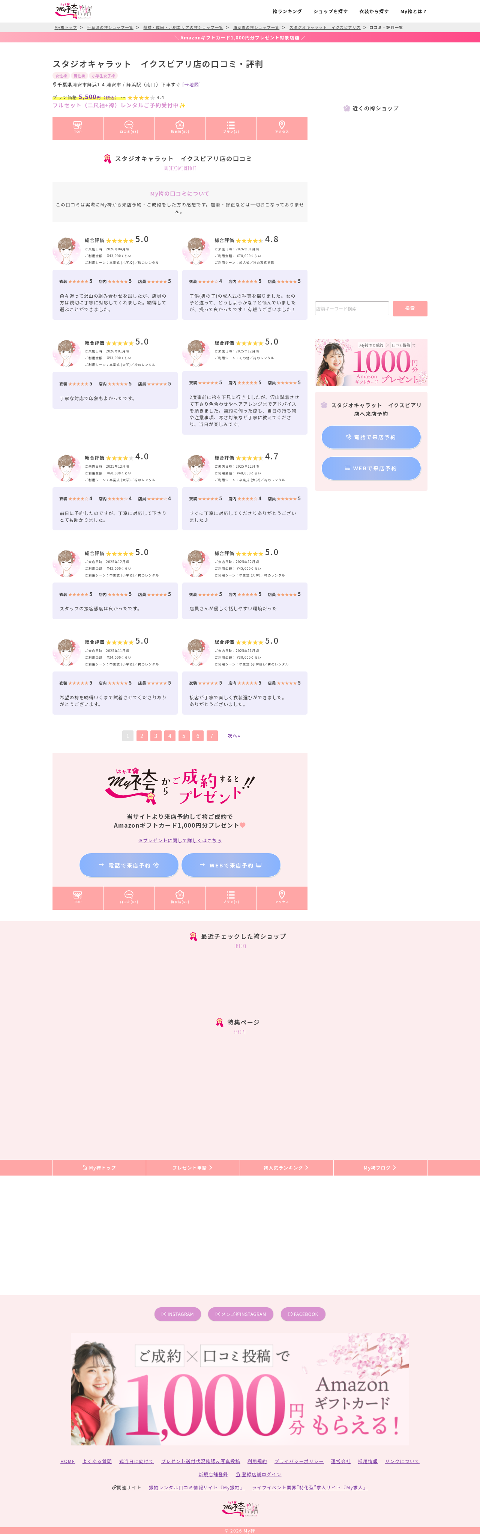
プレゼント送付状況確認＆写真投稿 (200, 1461)
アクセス (282, 125)
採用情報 (368, 1461)
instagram (178, 1314)
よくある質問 (97, 1461)
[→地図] (191, 84)
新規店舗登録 (213, 1474)
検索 (410, 307)
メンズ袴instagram (241, 1314)
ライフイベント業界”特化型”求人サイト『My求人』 (310, 1487)
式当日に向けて (136, 1461)
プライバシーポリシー (299, 1461)
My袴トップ (99, 1167)
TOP (77, 125)
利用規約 (257, 1461)
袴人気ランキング (286, 1167)
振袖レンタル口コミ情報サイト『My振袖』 (197, 1487)
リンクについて (402, 1461)
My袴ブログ (380, 1167)
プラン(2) (231, 125)
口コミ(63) (129, 125)
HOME (67, 1461)
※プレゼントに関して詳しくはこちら (180, 840)
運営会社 (341, 1461)
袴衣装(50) (180, 125)
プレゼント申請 (193, 1167)
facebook (303, 1314)
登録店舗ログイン (259, 1474)
